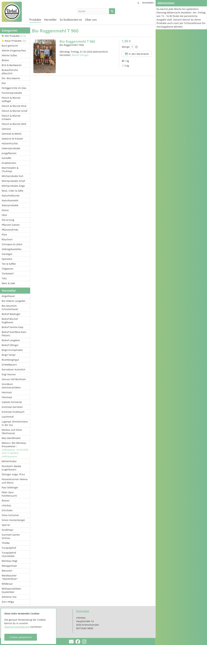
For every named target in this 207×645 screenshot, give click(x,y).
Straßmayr (7, 529)
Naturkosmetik (10, 200)
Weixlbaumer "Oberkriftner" (10, 577)
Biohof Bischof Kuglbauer (10, 320)
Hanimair (7, 392)
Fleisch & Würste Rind (14, 106)
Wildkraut (7, 583)
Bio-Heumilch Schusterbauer (10, 307)
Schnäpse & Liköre (12, 244)
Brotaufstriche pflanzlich (10, 71)
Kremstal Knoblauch (13, 411)
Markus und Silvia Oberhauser (12, 431)
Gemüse (6, 128)
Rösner (6, 500)
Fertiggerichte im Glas (14, 88)
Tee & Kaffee (9, 263)
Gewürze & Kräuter (12, 138)
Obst (4, 215)
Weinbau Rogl (9, 560)
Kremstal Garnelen (12, 407)
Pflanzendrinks (10, 229)
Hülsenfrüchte (10, 143)
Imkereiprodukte (11, 148)
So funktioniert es (71, 20)
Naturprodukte (10, 205)
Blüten (5, 60)
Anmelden (148, 2)
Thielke (6, 543)
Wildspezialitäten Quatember (11, 590)
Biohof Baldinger (11, 314)
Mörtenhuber (9, 461)
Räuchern (7, 239)
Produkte (35, 20)
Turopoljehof (9, 547)
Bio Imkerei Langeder (13, 301)
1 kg (125, 61)
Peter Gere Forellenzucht (9, 494)
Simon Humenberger (13, 520)
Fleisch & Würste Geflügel (11, 99)
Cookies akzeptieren (20, 637)
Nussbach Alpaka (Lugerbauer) (11, 468)
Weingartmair (9, 565)
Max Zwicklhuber (11, 438)
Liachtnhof (8, 416)
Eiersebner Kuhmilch (13, 369)
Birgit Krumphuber (12, 350)
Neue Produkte (14, 40)
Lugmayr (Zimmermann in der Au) (15, 423)
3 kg (125, 65)
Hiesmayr (7, 397)
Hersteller (50, 20)
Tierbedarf (8, 273)
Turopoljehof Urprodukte (9, 554)
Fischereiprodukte (12, 92)
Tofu (4, 278)
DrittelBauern (9, 364)
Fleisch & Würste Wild (14, 124)
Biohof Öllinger (10, 345)
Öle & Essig (8, 219)
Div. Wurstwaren (11, 78)
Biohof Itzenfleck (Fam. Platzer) (14, 333)
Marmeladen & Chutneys (10, 169)
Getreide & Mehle (11, 133)
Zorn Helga (8, 601)
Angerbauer (8, 296)
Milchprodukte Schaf (13, 181)
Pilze (4, 234)
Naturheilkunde (10, 195)
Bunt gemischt (10, 45)
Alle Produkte (14, 35)
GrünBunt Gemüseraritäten (11, 385)
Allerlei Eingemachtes (14, 50)
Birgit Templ (8, 354)
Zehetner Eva (9, 596)
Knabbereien (9, 163)
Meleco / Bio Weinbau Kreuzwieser (15, 449)
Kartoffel (6, 158)
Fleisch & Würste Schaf (14, 110)
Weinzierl (7, 570)
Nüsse (5, 210)
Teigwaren (7, 268)
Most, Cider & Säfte (12, 190)
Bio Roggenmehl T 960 (77, 41)
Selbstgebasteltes (11, 249)
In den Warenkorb (136, 53)
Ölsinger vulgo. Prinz (13, 474)
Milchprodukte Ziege (13, 185)
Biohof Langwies (11, 340)
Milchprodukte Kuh (12, 176)
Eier (4, 83)
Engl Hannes (9, 374)
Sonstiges (7, 254)
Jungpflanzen (9, 153)
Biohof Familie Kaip (12, 327)
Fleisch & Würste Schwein (11, 117)
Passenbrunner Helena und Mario (15, 481)
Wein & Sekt (8, 283)
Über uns (91, 20)
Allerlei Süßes (9, 55)
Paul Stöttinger (10, 487)
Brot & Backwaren (12, 65)
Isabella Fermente (12, 402)
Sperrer (6, 525)
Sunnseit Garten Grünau (11, 536)
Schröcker (7, 510)
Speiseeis (7, 258)
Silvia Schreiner (10, 515)
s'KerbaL (6, 505)
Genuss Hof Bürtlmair (14, 379)
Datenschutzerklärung (16, 626)
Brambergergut (10, 359)
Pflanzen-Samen (11, 224)
